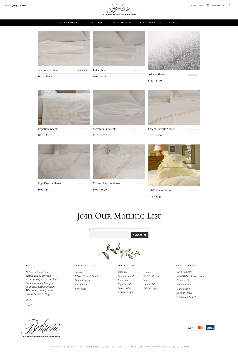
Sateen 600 (149, 284)
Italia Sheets (100, 70)
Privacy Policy (161, 346)
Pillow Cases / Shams (86, 276)
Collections (95, 22)
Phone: (15, 5)
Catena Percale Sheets (161, 129)
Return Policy (184, 284)
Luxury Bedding (68, 22)
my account (197, 5)
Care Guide (183, 288)
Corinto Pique (125, 291)
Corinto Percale (151, 276)
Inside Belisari (121, 22)
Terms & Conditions (139, 346)
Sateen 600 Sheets (48, 70)
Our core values (150, 22)
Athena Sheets (156, 74)
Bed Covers (81, 284)
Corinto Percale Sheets (106, 183)
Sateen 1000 (124, 288)
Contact (175, 22)
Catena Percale (126, 276)
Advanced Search (186, 296)
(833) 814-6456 (184, 272)
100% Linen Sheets (159, 190)
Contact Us (182, 280)
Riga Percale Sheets (49, 183)
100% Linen (124, 272)
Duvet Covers (82, 280)
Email (91, 229)
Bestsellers (80, 288)
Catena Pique (150, 288)
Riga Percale (125, 284)
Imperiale (123, 280)
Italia (145, 280)
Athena (147, 272)
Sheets (78, 272)
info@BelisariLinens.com (190, 276)
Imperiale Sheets (48, 129)
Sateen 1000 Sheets (104, 129)
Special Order (184, 292)
